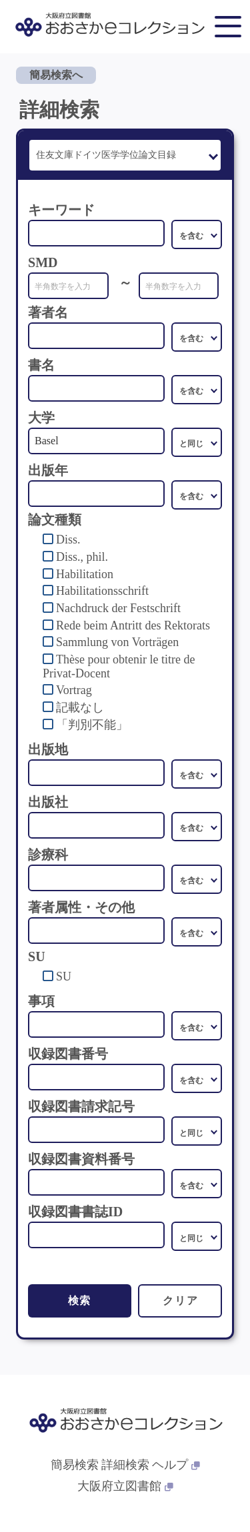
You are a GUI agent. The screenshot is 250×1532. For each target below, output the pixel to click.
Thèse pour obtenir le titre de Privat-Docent (119, 666)
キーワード (61, 209)
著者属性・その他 (81, 907)
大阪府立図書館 (125, 1486)
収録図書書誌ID (75, 1211)
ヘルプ (176, 1464)
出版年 (48, 470)
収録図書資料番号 (81, 1159)
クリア (180, 1300)
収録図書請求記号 (81, 1106)
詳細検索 (125, 1464)
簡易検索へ (56, 75)
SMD (42, 262)
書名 (41, 365)
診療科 (48, 854)
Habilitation (84, 574)
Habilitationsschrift (102, 590)
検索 (79, 1300)
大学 (41, 417)
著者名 (48, 312)
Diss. (68, 539)
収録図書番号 (68, 1053)
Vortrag (74, 690)
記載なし (80, 707)
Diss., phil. (82, 557)
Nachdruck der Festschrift (118, 608)
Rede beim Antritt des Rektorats (133, 625)
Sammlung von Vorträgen (117, 642)
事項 (41, 1001)
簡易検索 (75, 1464)
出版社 (48, 802)
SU (63, 976)
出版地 (48, 749)
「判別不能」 (92, 724)
